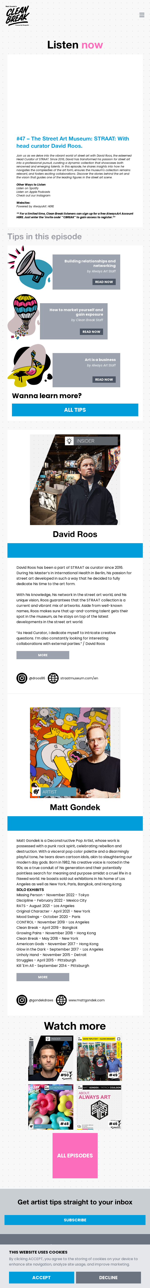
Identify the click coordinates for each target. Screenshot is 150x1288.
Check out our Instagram (33, 195)
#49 (113, 1075)
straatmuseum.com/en (79, 678)
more (43, 655)
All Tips (75, 410)
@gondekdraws (41, 1000)
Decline (108, 1277)
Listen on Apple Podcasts (33, 192)
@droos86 (37, 678)
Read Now (104, 282)
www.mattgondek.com (87, 1000)
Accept (41, 1277)
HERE (51, 206)
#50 (64, 1075)
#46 (113, 1123)
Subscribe (75, 1220)
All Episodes (75, 1155)
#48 (64, 1123)
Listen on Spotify (27, 188)
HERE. (20, 217)
